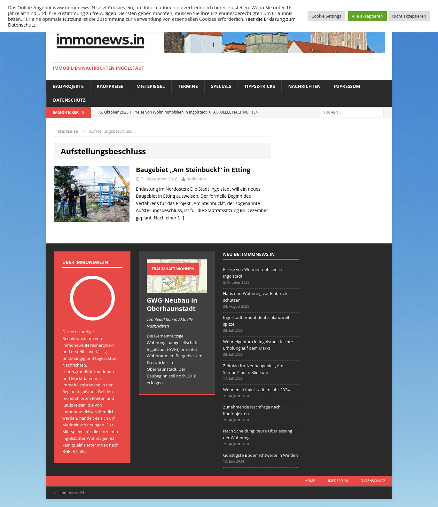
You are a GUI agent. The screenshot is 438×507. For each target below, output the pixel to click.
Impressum (347, 86)
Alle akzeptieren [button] (367, 16)
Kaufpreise (110, 86)
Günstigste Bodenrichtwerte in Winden (260, 455)
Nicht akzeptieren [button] (409, 16)
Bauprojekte (68, 86)
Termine (188, 86)
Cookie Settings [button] (326, 16)
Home (310, 480)
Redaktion (196, 179)
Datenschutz (69, 100)
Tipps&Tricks (259, 86)
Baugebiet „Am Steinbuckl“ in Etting (193, 169)
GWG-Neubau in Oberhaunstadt (172, 304)
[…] (181, 218)
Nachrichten (304, 86)
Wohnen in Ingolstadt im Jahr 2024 (256, 389)
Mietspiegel (151, 86)
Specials (221, 86)
